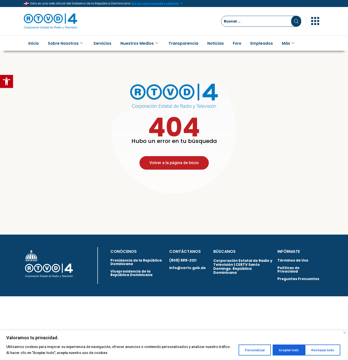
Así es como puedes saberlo (155, 3)
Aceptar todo (323, 350)
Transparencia (183, 43)
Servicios (102, 43)
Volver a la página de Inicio (174, 167)
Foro (237, 43)
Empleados (261, 43)
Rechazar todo (284, 350)
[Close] (344, 333)
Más (288, 43)
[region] (174, 345)
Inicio (33, 43)
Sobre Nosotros (65, 43)
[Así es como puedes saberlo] (181, 3)
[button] (6, 81)
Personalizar (245, 350)
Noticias (215, 43)
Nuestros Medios (139, 43)
